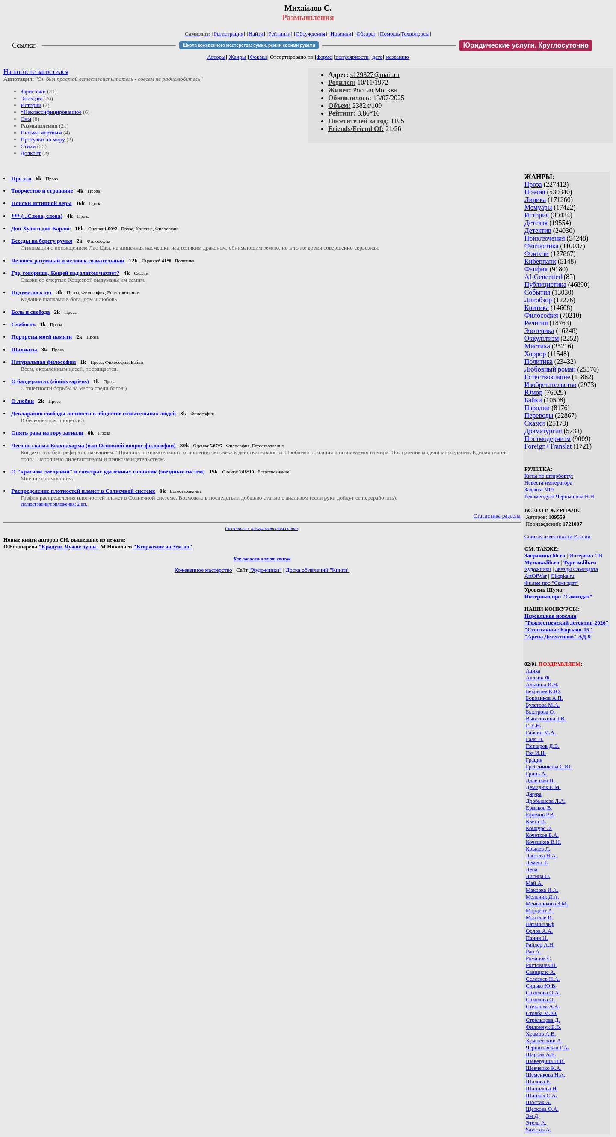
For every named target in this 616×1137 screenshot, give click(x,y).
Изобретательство (550, 384)
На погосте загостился (35, 71)
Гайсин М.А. (541, 732)
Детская (536, 222)
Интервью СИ (585, 555)
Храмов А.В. (541, 1033)
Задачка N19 (539, 489)
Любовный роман (550, 369)
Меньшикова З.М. (547, 903)
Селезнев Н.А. (543, 979)
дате (377, 57)
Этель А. (536, 1122)
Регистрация (228, 33)
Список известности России (557, 536)
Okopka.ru (562, 576)
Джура (534, 794)
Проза (533, 184)
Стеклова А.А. (543, 1006)
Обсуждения (310, 33)
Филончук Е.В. (543, 1027)
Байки (533, 400)
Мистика (537, 346)
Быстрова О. (540, 711)
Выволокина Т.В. (546, 718)
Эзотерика (539, 330)
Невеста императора (548, 482)
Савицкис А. (540, 972)
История (536, 215)
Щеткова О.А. (542, 1109)
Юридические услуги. (526, 45)
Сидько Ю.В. (541, 985)
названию (397, 57)
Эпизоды (31, 98)
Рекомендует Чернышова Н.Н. (560, 496)
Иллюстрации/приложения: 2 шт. (54, 503)
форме (324, 57)
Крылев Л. (538, 848)
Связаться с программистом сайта (261, 528)
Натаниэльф (540, 924)
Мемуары (538, 207)
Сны (26, 119)
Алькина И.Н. (542, 684)
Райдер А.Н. (540, 944)
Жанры (237, 57)
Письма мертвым (41, 132)
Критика (536, 307)
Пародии (537, 407)
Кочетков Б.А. (542, 835)
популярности (352, 57)
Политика (538, 361)
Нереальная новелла (550, 616)
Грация (534, 759)
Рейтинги (280, 33)
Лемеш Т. (537, 862)
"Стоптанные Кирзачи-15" (558, 629)
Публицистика (545, 284)
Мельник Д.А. (542, 896)
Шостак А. (538, 1102)
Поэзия (534, 192)
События (537, 292)
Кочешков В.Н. (543, 842)
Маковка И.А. (542, 890)
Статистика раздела (497, 515)
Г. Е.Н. (533, 725)
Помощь (390, 33)
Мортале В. (539, 917)
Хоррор (535, 353)
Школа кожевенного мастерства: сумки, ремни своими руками (249, 45)
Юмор (533, 392)
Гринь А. (536, 773)
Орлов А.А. (539, 931)
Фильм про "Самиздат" (551, 583)
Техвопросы (415, 33)
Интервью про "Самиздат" (558, 596)
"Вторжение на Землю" (162, 546)
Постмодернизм (547, 438)
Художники (537, 569)
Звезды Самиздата (576, 569)
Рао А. (533, 951)
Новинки (340, 33)
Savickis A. (538, 1129)
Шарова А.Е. (541, 1054)
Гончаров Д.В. (543, 746)
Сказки (534, 423)
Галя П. (534, 739)
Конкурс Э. (539, 828)
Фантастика (541, 246)
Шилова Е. (538, 1081)
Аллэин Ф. (538, 677)
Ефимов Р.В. (540, 814)
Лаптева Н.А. (541, 855)
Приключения (544, 238)
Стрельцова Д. (543, 1020)
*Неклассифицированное (51, 112)
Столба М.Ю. (541, 1013)
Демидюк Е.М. (543, 787)
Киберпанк (540, 261)
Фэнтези (536, 253)
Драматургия (543, 431)
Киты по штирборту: (548, 476)
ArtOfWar (535, 576)
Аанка (533, 670)
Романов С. (539, 958)
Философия (541, 315)
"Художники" (265, 570)
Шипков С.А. (541, 1095)
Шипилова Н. (542, 1088)
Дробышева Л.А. (546, 801)
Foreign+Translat (548, 446)
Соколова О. (540, 999)
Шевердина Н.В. (545, 1061)
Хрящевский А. (544, 1040)
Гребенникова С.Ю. (549, 766)
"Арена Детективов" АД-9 (557, 636)
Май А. (534, 883)
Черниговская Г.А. (547, 1047)
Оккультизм (541, 338)
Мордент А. (540, 910)
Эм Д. (532, 1116)
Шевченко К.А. (544, 1068)
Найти (256, 33)
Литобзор (538, 300)
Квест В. (536, 821)
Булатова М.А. (543, 705)
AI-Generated (543, 276)
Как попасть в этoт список (261, 558)
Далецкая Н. (540, 780)
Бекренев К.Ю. (543, 691)
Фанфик (536, 269)
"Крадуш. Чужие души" (68, 546)
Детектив (537, 230)
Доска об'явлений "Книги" (318, 570)
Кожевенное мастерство (203, 570)
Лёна (531, 869)
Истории (31, 105)
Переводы (539, 415)
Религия (536, 323)
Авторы (216, 57)
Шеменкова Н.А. (545, 1075)
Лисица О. (538, 876)
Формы (258, 57)
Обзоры (365, 33)
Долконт (31, 153)
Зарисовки (33, 91)
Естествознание (547, 377)
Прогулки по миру (43, 139)
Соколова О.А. (543, 992)
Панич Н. (537, 938)
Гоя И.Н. (536, 753)
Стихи (28, 146)
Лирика (535, 199)
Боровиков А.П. (544, 698)
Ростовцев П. (541, 965)
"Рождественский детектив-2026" (566, 622)
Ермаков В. (539, 807)
